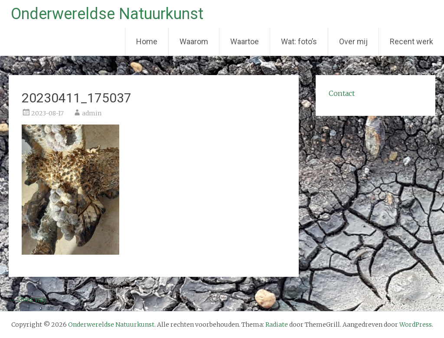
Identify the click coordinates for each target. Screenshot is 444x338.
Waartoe (244, 41)
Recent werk (411, 41)
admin (91, 113)
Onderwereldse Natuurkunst (107, 14)
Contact (342, 93)
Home (146, 41)
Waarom (194, 41)
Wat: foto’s (299, 41)
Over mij (353, 41)
